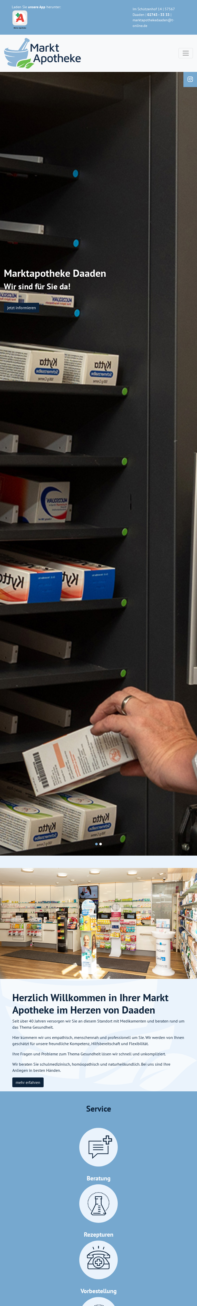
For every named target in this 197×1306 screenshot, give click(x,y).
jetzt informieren (21, 307)
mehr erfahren (28, 1082)
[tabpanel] (98, 464)
